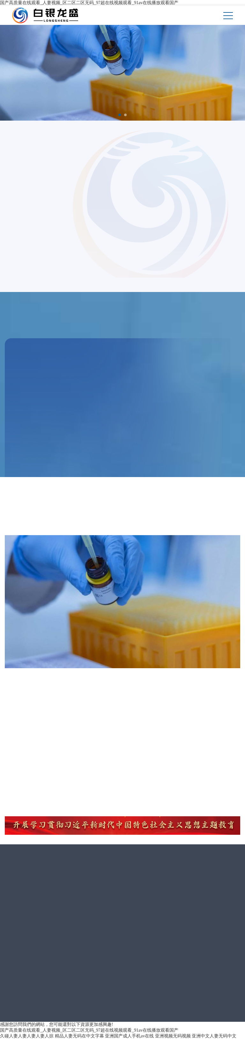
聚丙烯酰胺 (31, 400)
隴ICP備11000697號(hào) (177, 964)
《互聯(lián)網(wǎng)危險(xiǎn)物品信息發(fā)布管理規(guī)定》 (168, 1012)
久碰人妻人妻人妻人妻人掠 (27, 1036)
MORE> (18, 212)
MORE (28, 452)
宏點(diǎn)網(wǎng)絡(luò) (166, 973)
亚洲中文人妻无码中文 (214, 1036)
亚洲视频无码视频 (173, 1036)
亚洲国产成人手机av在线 (129, 1036)
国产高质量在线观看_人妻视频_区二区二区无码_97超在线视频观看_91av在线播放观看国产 (89, 2)
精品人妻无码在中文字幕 (79, 1036)
